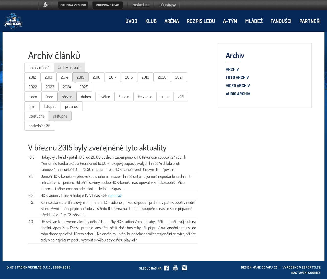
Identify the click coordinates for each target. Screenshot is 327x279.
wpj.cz (271, 267)
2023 (50, 86)
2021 (179, 77)
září (181, 96)
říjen (32, 106)
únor (49, 96)
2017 (112, 77)
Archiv (232, 69)
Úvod (131, 21)
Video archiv (238, 86)
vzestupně (36, 116)
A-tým (230, 21)
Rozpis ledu (201, 21)
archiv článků (39, 67)
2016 (96, 77)
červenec (145, 96)
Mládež (254, 21)
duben (86, 96)
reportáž (115, 195)
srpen (165, 96)
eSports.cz (311, 267)
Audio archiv (238, 94)
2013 (48, 77)
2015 (80, 77)
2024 (67, 86)
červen (124, 96)
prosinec (71, 106)
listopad (50, 106)
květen (105, 96)
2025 (83, 86)
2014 (64, 77)
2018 (129, 77)
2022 (33, 86)
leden (33, 96)
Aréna (172, 21)
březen (67, 96)
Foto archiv (237, 77)
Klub (151, 21)
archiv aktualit (69, 67)
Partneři (310, 21)
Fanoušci (281, 21)
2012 (32, 77)
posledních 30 (40, 125)
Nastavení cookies (306, 273)
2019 (145, 77)
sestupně (60, 116)
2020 (162, 77)
